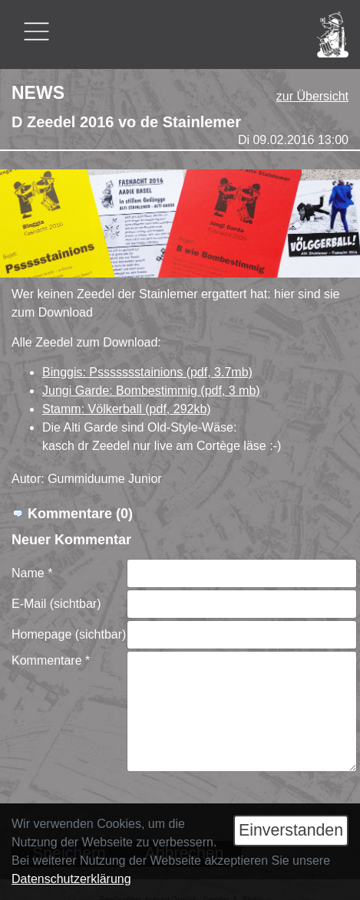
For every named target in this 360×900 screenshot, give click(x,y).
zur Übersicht (312, 96)
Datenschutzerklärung (71, 878)
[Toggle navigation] (36, 32)
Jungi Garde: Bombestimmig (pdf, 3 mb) (151, 390)
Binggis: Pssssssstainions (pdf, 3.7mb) (147, 372)
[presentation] (243, 803)
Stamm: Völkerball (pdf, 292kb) (126, 409)
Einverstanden (291, 830)
